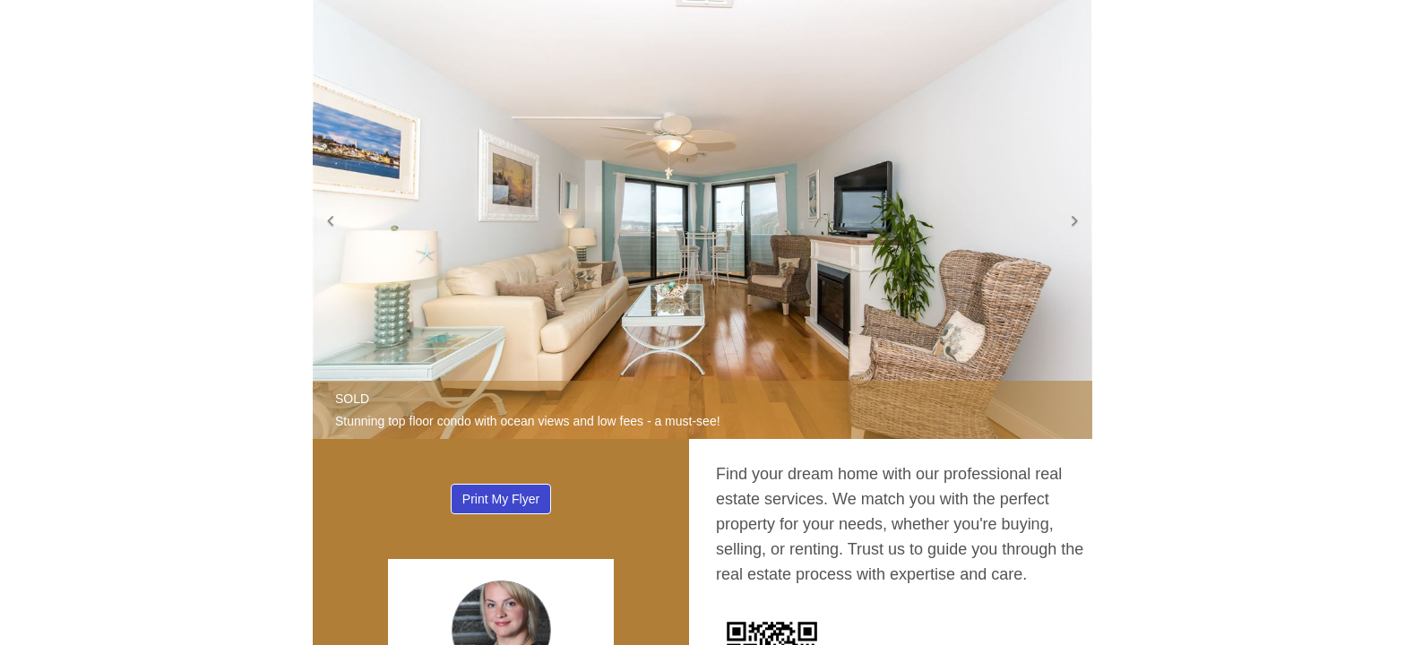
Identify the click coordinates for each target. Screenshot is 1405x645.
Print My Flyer (500, 499)
